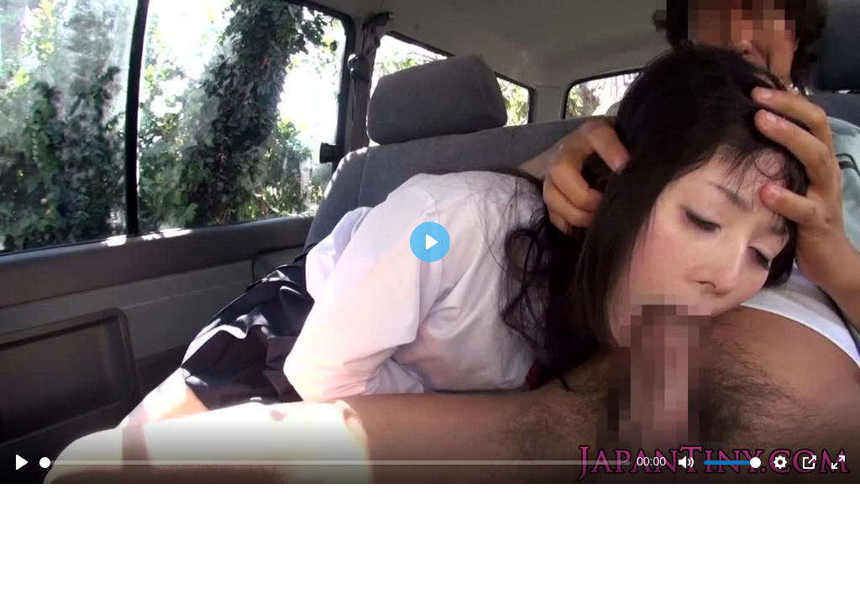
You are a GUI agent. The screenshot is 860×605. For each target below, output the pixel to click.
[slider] (334, 463)
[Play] (21, 462)
